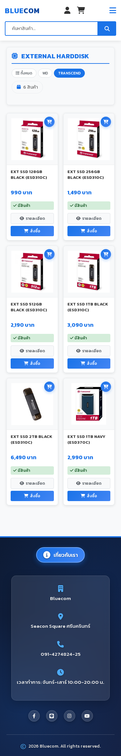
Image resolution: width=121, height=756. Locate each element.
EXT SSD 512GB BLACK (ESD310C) (29, 307)
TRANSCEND (69, 73)
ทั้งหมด (24, 73)
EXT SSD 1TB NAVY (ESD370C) (86, 439)
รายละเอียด (32, 218)
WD (45, 73)
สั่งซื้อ (32, 231)
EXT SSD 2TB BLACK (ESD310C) (31, 439)
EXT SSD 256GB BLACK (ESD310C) (85, 174)
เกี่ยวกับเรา (60, 555)
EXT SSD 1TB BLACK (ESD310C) (87, 307)
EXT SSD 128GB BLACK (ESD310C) (29, 174)
